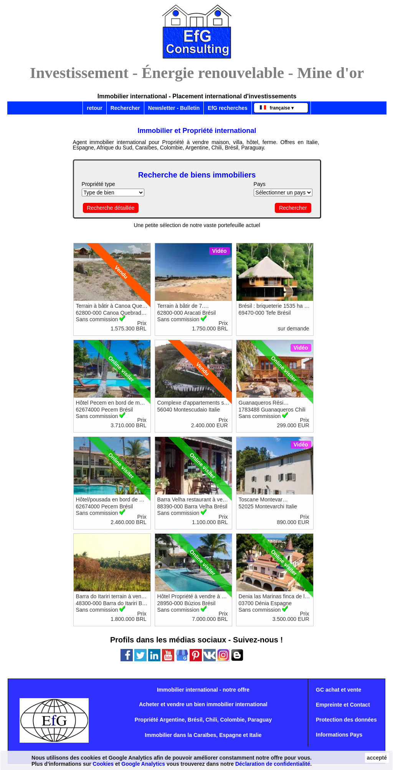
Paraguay (260, 720)
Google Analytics (143, 764)
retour (94, 108)
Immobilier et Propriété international (197, 130)
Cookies (103, 764)
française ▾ (277, 108)
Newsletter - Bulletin (174, 108)
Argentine (172, 720)
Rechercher (125, 108)
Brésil (195, 720)
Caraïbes (204, 735)
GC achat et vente (338, 690)
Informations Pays (339, 735)
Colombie (232, 720)
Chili (211, 720)
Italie (255, 735)
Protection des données (346, 720)
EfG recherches (228, 108)
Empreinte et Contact (343, 705)
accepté (377, 758)
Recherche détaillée (111, 208)
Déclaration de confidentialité (272, 764)
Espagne (230, 735)
